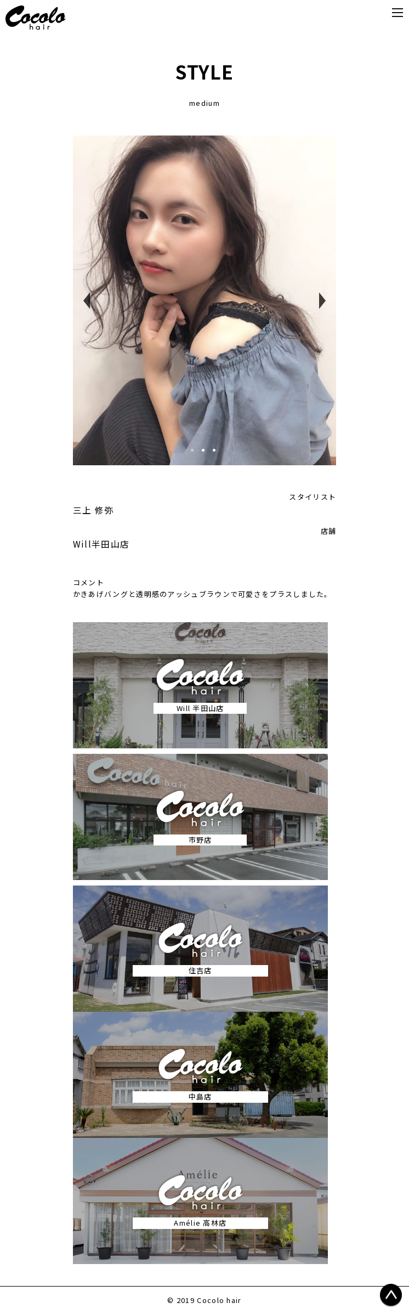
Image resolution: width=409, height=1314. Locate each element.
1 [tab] (196, 454)
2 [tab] (207, 454)
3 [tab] (218, 454)
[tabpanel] (205, 300)
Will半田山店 (101, 544)
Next (322, 300)
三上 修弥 (93, 510)
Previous (86, 300)
